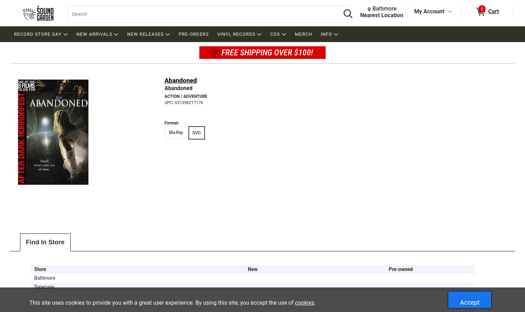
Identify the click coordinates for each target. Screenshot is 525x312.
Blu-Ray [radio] (176, 132)
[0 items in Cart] (487, 12)
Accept (470, 302)
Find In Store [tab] (45, 242)
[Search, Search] (201, 14)
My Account (429, 11)
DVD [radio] (197, 132)
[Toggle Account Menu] (450, 12)
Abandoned (181, 80)
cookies (304, 302)
